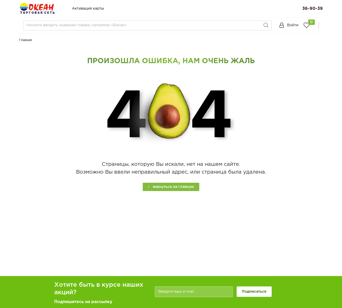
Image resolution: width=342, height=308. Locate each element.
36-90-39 (312, 9)
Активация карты (88, 8)
